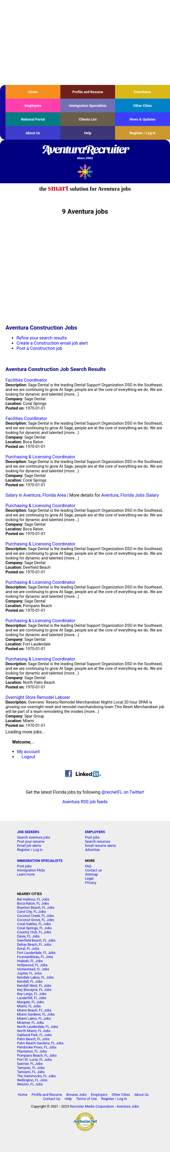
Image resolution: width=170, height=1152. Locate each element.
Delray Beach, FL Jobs (34, 944)
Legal (89, 878)
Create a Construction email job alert (52, 343)
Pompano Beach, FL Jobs (37, 1055)
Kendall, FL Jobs (30, 981)
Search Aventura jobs (33, 837)
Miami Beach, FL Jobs (34, 1010)
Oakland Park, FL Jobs (34, 1035)
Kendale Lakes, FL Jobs (35, 977)
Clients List (88, 119)
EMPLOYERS (95, 832)
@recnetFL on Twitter (122, 792)
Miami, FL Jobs (29, 1006)
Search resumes (97, 841)
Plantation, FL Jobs (32, 1051)
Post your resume (30, 841)
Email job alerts (29, 846)
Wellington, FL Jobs (32, 1080)
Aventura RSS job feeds (85, 801)
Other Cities (142, 106)
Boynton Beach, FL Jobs (35, 907)
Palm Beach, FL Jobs (33, 1039)
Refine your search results (41, 338)
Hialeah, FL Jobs (30, 961)
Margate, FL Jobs (30, 1002)
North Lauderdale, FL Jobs (37, 1027)
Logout (28, 756)
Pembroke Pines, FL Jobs (37, 1047)
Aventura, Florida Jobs (123, 495)
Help (87, 133)
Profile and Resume (87, 92)
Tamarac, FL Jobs (31, 1068)
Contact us (93, 870)
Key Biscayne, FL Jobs (34, 990)
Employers (33, 106)
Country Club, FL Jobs (34, 932)
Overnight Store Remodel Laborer (37, 697)
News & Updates (142, 119)
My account (28, 751)
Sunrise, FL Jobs (30, 1064)
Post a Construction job (39, 348)
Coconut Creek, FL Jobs (35, 916)
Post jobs (92, 837)
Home (33, 92)
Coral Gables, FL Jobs (34, 924)
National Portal (33, 119)
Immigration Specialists (87, 106)
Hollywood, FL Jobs (32, 965)
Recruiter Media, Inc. (85, 171)
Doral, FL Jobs (28, 949)
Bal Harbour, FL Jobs (33, 899)
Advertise (92, 850)
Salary (153, 495)
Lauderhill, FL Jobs (31, 998)
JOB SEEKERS (28, 832)
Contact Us (51, 1099)
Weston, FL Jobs (30, 1084)
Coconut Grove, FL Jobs (35, 920)
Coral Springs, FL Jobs (34, 928)
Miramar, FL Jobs (30, 1022)
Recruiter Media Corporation (92, 1106)
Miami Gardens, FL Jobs (36, 1014)
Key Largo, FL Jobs (31, 994)
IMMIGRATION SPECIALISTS (40, 861)
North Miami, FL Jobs (34, 1031)
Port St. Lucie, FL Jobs (34, 1059)
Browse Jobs (76, 1095)
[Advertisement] (85, 42)
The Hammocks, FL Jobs (36, 1076)
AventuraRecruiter (85, 152)
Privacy (90, 883)
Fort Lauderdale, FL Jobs (36, 953)
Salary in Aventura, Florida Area (35, 495)
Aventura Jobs (127, 1106)
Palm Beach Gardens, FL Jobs (40, 1043)
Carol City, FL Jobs (31, 912)
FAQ (88, 866)
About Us (33, 133)
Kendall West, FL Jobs (34, 986)
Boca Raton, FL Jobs (33, 903)
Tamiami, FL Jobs (31, 1072)
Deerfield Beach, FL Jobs (36, 940)
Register (23, 850)
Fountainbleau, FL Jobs (35, 957)
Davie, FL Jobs (28, 936)
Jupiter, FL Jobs (29, 973)
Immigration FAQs (31, 870)
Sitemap (91, 874)
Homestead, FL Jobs (33, 969)
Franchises (142, 92)
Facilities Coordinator (26, 380)
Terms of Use (86, 1099)
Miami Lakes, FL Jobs (34, 1018)
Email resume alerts (100, 846)
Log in (38, 850)
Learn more (26, 874)
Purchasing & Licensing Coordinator (40, 456)
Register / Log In (143, 133)
